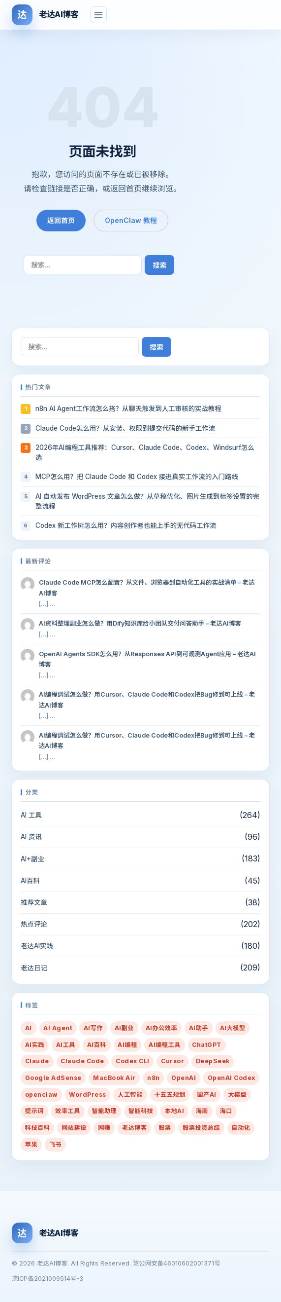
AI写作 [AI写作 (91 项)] (93, 1028)
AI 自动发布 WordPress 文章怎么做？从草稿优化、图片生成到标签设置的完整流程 (147, 501)
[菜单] (98, 14)
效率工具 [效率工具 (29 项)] (67, 1111)
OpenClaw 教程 (131, 220)
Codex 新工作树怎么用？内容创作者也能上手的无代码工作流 (126, 525)
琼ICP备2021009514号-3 (47, 1278)
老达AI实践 (37, 946)
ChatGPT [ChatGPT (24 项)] (206, 1044)
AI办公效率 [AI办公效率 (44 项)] (162, 1028)
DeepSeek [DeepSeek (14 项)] (213, 1061)
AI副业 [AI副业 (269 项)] (124, 1028)
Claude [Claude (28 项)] (37, 1061)
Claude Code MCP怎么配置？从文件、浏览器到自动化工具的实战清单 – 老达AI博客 (147, 587)
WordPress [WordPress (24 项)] (87, 1094)
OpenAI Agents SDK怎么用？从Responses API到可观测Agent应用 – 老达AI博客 (147, 659)
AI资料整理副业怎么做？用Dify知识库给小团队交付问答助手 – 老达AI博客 (140, 623)
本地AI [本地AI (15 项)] (174, 1111)
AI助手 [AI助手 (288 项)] (198, 1028)
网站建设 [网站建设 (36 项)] (74, 1127)
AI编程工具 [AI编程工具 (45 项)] (165, 1044)
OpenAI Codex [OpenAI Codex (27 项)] (231, 1077)
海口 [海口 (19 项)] (226, 1111)
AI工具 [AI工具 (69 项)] (65, 1044)
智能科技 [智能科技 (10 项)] (141, 1111)
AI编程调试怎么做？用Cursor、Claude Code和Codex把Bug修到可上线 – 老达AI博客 (147, 699)
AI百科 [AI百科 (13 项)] (96, 1044)
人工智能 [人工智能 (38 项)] (130, 1094)
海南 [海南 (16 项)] (202, 1111)
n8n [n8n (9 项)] (153, 1077)
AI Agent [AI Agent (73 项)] (57, 1028)
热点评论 (34, 924)
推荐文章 (34, 902)
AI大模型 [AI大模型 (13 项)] (233, 1028)
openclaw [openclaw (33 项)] (41, 1094)
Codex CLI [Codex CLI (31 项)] (132, 1061)
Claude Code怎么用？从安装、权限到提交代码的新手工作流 (125, 428)
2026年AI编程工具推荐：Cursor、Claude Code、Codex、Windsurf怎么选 (144, 452)
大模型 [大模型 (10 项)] (237, 1094)
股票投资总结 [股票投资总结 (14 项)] (201, 1127)
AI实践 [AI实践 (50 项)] (34, 1044)
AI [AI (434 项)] (28, 1028)
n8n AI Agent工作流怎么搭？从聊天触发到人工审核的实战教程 (128, 408)
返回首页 (61, 220)
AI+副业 (32, 859)
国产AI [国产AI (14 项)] (206, 1094)
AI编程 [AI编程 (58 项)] (127, 1044)
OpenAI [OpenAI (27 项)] (183, 1077)
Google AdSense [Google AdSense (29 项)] (53, 1077)
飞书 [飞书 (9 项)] (55, 1144)
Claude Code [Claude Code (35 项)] (82, 1061)
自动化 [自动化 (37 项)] (241, 1127)
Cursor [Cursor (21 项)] (172, 1061)
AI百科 (30, 881)
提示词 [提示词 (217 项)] (34, 1111)
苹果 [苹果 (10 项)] (31, 1144)
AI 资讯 (31, 837)
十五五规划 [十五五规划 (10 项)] (169, 1094)
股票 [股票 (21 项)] (164, 1127)
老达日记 (34, 968)
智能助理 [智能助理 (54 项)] (104, 1111)
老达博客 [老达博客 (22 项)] (134, 1127)
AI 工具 (31, 815)
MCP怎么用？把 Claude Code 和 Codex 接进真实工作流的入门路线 (136, 477)
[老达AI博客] (45, 14)
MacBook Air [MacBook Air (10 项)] (114, 1077)
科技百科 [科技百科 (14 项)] (37, 1127)
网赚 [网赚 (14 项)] (104, 1127)
